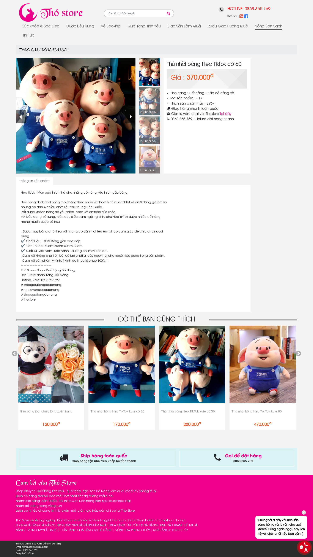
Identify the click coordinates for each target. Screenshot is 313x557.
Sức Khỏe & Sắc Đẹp (41, 26)
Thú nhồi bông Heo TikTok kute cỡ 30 (117, 411)
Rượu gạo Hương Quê (228, 26)
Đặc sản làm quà (184, 26)
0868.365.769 (258, 9)
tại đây (225, 114)
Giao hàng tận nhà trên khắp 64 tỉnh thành (104, 461)
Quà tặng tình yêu (144, 26)
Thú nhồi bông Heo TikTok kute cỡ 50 (188, 411)
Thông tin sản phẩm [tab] (34, 181)
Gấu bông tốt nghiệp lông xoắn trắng (46, 411)
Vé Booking (111, 26)
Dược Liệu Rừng (80, 26)
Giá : (178, 78)
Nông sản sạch (268, 26)
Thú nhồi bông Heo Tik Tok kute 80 (257, 411)
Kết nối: (233, 16)
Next (298, 353)
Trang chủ (28, 50)
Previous (14, 353)
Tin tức (28, 35)
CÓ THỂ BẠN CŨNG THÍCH (156, 320)
